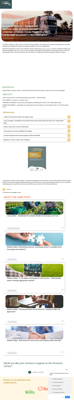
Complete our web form (38, 310)
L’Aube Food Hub (47, 48)
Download (9, 189)
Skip (63, 397)
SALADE (21, 50)
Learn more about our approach (37, 366)
